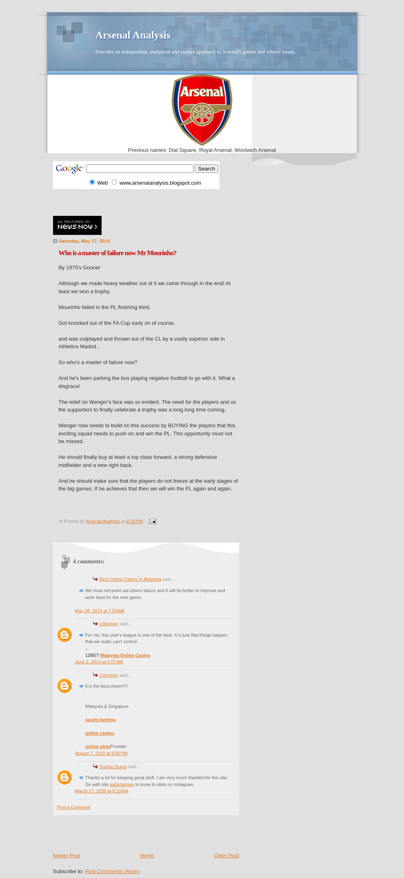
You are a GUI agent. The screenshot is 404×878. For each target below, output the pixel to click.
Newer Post (66, 855)
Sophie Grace (113, 766)
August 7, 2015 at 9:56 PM (101, 753)
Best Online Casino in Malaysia (131, 579)
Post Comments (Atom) (112, 871)
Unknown (109, 623)
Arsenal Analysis (133, 35)
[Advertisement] (147, 201)
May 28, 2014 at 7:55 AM (99, 610)
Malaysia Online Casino (125, 655)
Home (147, 855)
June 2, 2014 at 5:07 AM (99, 661)
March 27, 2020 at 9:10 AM (101, 790)
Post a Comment (73, 807)
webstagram (122, 784)
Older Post (226, 855)
